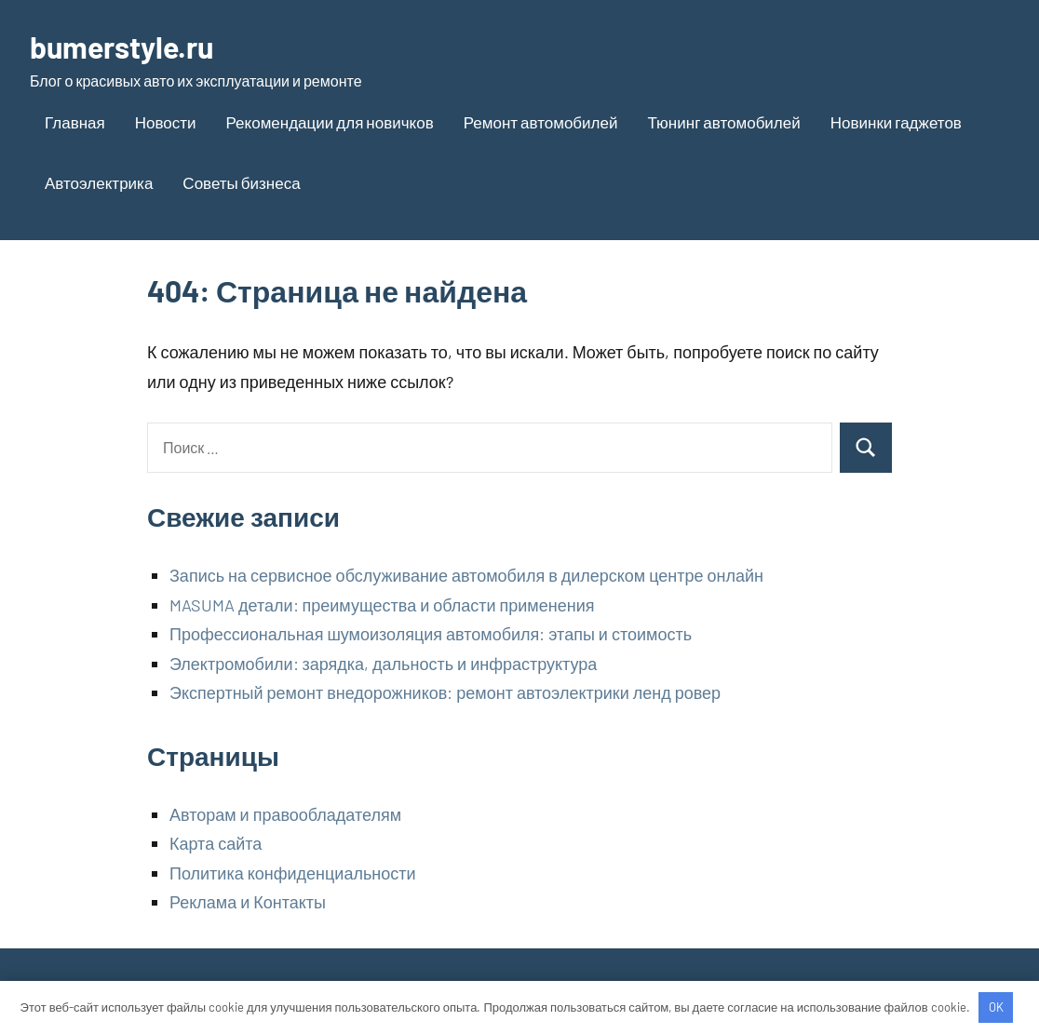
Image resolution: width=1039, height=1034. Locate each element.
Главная (75, 122)
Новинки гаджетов (896, 122)
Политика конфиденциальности (292, 873)
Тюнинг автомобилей (723, 122)
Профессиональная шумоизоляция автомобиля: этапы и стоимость (430, 634)
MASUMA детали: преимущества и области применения (381, 605)
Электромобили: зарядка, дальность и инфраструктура (383, 663)
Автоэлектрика (99, 182)
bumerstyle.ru (121, 46)
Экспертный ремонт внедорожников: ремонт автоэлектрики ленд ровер (445, 692)
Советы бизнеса (241, 182)
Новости (165, 122)
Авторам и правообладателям (285, 814)
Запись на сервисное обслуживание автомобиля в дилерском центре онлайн (466, 575)
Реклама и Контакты (247, 902)
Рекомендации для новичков (330, 122)
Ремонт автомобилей (541, 122)
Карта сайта (215, 843)
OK (996, 1007)
